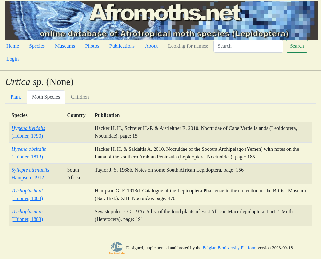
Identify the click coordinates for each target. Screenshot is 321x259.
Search (297, 46)
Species (37, 46)
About (151, 46)
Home (12, 46)
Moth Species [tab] (46, 97)
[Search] (248, 46)
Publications (122, 46)
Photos (92, 46)
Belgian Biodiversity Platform (230, 248)
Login (12, 58)
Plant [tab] (16, 97)
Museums (65, 46)
